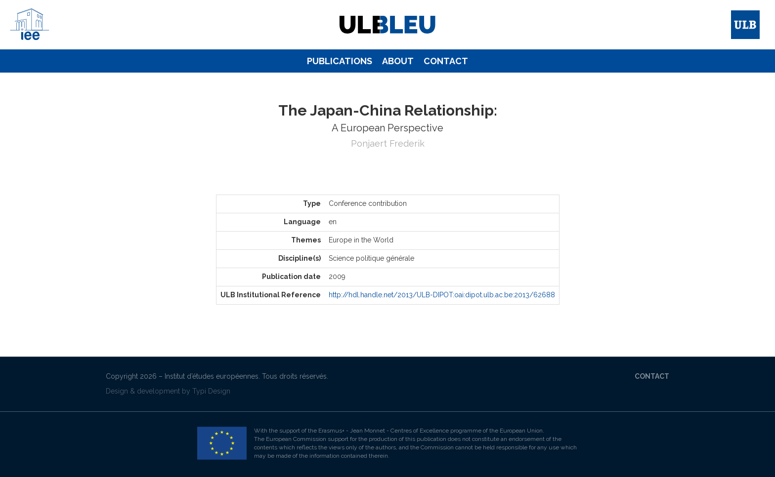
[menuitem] (339, 61)
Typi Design (211, 391)
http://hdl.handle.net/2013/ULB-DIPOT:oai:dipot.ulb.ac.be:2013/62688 (442, 295)
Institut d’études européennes (211, 376)
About (398, 61)
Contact (446, 61)
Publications (339, 61)
